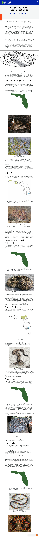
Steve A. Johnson (14, 13)
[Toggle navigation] (37, 1)
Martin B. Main (25, 13)
